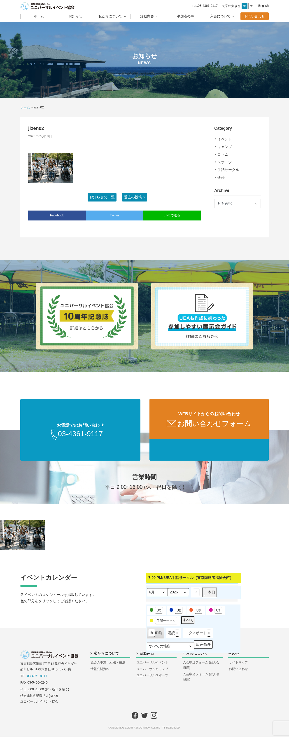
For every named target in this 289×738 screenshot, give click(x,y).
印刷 (155, 635)
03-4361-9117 (37, 677)
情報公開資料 (100, 670)
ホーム (39, 16)
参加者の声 (185, 16)
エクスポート (198, 634)
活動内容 (147, 16)
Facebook (57, 215)
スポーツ (224, 162)
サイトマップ (238, 663)
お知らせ (75, 16)
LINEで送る (172, 215)
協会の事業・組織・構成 (108, 663)
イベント (224, 139)
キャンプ (224, 147)
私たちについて (110, 16)
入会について (220, 16)
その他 (233, 655)
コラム (222, 154)
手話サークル (228, 170)
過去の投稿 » (134, 197)
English (263, 5)
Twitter (114, 215)
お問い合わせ (255, 16)
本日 (209, 594)
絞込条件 (203, 647)
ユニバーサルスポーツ (152, 676)
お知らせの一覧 (102, 197)
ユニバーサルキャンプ (152, 670)
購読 (173, 634)
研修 (221, 177)
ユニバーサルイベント (152, 663)
